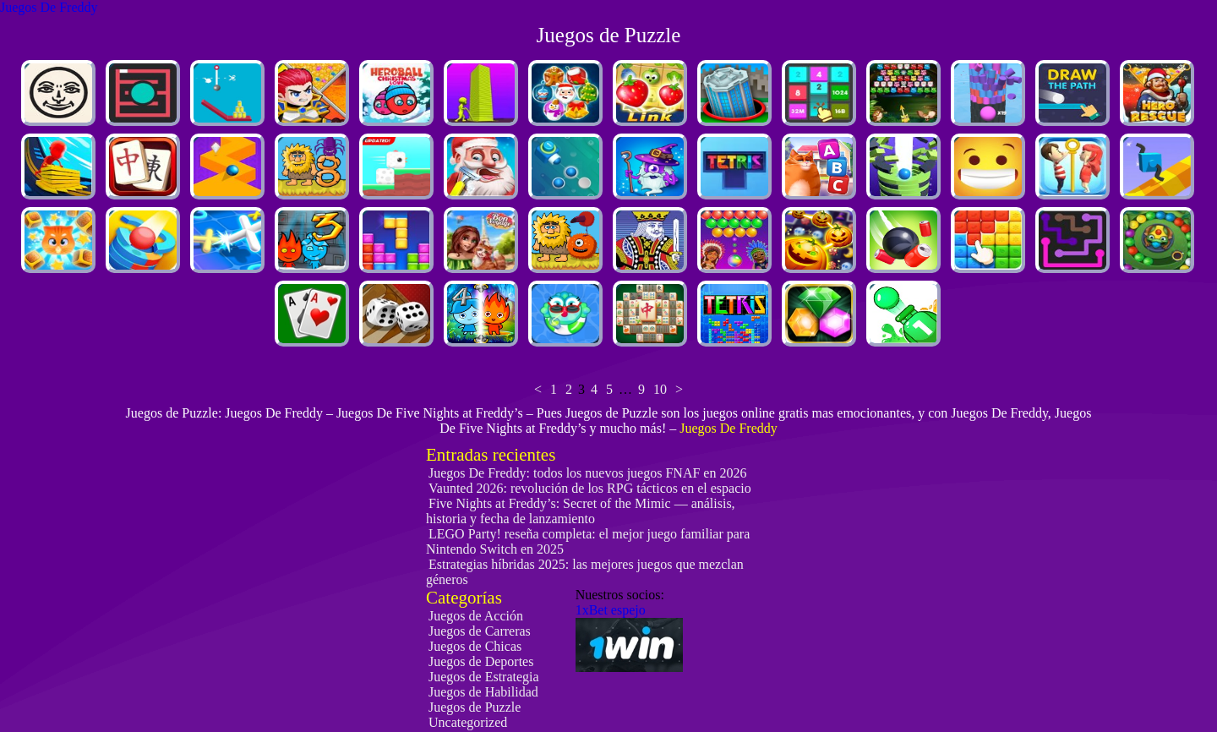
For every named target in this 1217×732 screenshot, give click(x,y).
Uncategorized (467, 722)
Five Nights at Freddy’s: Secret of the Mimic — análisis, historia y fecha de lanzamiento (580, 511)
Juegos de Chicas (474, 646)
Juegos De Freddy (49, 7)
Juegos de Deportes (480, 661)
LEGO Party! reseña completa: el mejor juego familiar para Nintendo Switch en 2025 (588, 541)
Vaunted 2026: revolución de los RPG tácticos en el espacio (589, 488)
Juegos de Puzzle (474, 707)
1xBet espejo (611, 610)
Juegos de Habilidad (483, 692)
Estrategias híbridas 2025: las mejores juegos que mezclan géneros (585, 572)
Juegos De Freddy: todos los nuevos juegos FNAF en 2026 (587, 473)
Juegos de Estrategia (483, 676)
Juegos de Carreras (479, 631)
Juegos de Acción (475, 616)
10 (660, 389)
